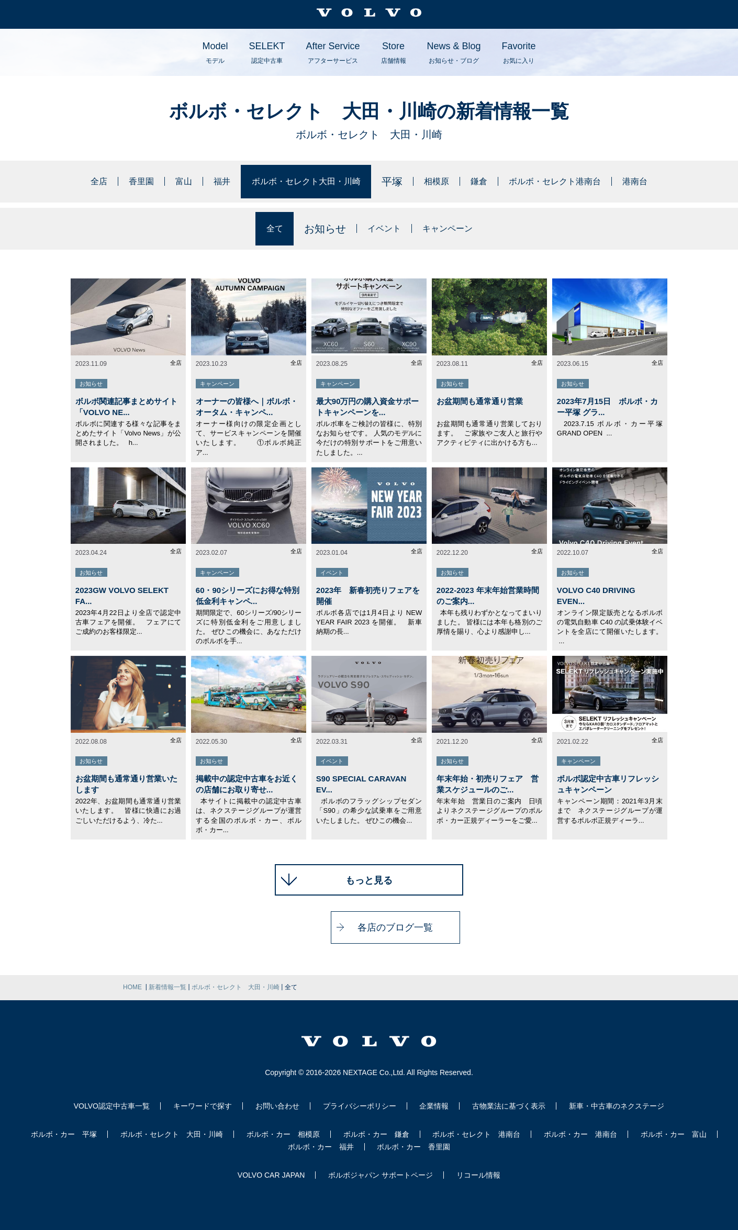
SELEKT (267, 52)
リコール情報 (478, 1175)
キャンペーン (453, 228)
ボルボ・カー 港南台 (580, 1134)
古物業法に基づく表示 (508, 1106)
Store (393, 52)
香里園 (105, 181)
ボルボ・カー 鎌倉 (376, 1134)
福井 (195, 181)
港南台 (674, 181)
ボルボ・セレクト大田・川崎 (296, 181)
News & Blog (454, 52)
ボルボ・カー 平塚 (64, 1134)
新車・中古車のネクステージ (616, 1106)
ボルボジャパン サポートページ (380, 1175)
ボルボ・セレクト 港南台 (476, 1134)
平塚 (395, 181)
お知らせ (317, 228)
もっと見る (369, 880)
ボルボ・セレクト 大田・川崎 (171, 1134)
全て (264, 228)
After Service (333, 52)
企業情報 (434, 1106)
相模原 (443, 181)
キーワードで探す (202, 1106)
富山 (153, 181)
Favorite (519, 52)
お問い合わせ (277, 1106)
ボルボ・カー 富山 (674, 1134)
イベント (380, 228)
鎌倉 (490, 181)
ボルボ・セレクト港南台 (580, 181)
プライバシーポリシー (359, 1106)
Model (215, 52)
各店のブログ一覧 (369, 927)
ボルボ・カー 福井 (321, 1147)
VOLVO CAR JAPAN (271, 1175)
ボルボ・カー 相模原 (283, 1134)
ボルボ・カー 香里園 (413, 1147)
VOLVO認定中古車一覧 (112, 1106)
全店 (58, 181)
